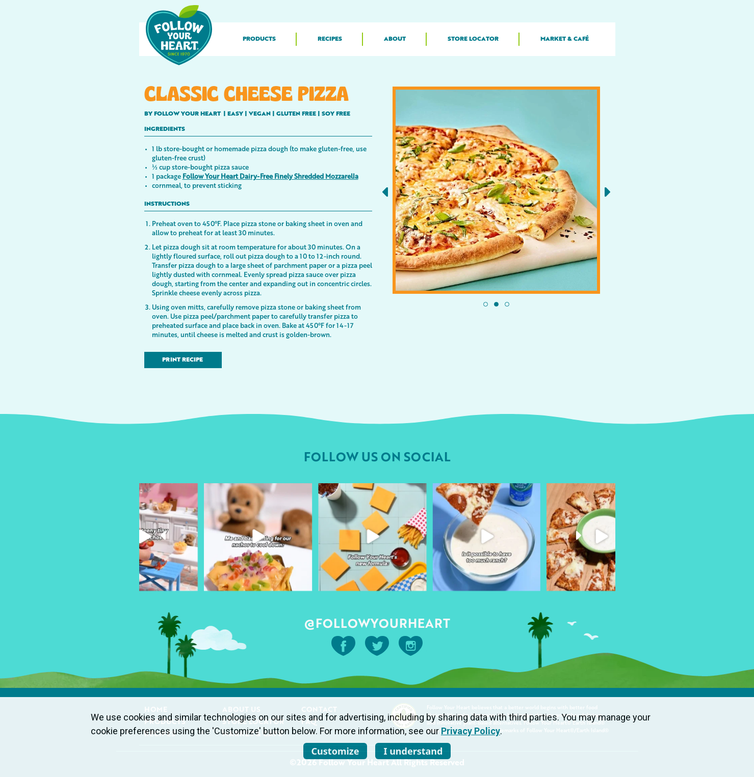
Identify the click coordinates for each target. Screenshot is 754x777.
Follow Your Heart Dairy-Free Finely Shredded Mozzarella (270, 176)
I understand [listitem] (413, 751)
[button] (385, 192)
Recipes (330, 39)
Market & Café (564, 39)
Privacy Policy (470, 731)
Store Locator (473, 39)
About (395, 39)
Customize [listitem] (335, 751)
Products (259, 39)
